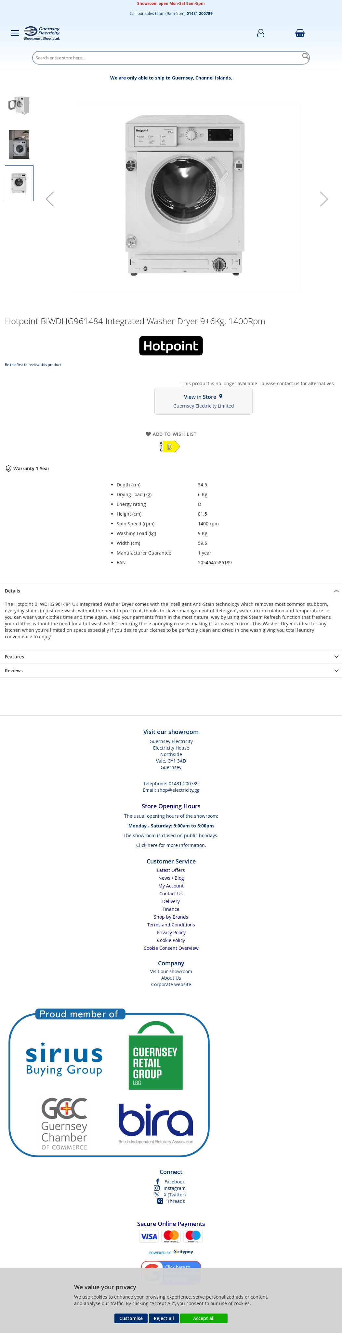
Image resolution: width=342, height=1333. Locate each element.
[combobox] (171, 58)
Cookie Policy (171, 940)
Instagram (175, 1188)
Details (12, 591)
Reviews (14, 670)
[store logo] (42, 33)
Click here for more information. (171, 845)
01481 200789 (184, 783)
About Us (171, 978)
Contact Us (171, 893)
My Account (171, 886)
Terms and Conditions (171, 925)
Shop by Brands (171, 917)
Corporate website (171, 984)
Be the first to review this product (33, 364)
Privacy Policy (171, 932)
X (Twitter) (175, 1195)
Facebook (174, 1182)
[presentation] (171, 591)
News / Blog (171, 878)
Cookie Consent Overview (171, 948)
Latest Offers (171, 870)
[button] (50, 198)
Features (14, 657)
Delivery (171, 901)
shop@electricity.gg (178, 790)
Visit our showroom (171, 971)
